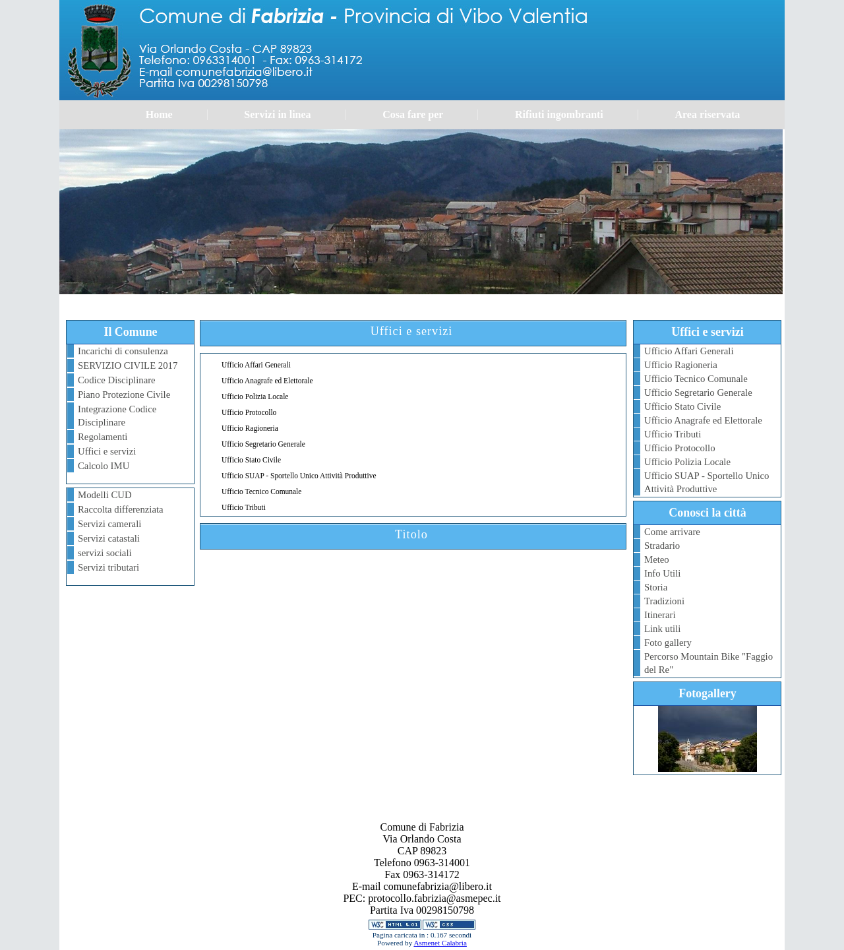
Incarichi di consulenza (123, 351)
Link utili (662, 628)
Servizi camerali (109, 524)
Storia (655, 587)
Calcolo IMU (103, 465)
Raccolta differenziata (121, 509)
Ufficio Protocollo (679, 448)
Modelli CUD (105, 495)
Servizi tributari (108, 567)
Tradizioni (664, 601)
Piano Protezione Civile (124, 394)
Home (159, 114)
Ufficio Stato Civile (682, 406)
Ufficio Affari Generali (689, 351)
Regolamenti (102, 436)
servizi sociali (105, 553)
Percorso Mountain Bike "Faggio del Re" (708, 663)
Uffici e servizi (107, 451)
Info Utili (662, 573)
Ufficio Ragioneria (680, 365)
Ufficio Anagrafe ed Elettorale (703, 420)
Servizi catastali (109, 538)
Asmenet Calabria (439, 943)
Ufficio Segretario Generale (698, 392)
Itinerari (660, 615)
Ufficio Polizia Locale (687, 462)
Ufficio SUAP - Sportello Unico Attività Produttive (706, 482)
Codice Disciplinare (117, 380)
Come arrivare (672, 531)
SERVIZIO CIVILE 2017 (127, 365)
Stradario (662, 545)
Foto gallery (668, 642)
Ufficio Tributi (672, 434)
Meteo (656, 559)
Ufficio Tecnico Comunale (696, 378)
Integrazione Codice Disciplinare (117, 416)
